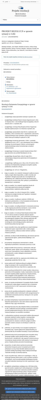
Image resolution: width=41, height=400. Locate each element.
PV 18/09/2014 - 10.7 (12, 86)
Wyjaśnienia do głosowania (13, 88)
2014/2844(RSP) (14, 62)
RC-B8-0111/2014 (27, 57)
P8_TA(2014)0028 (11, 93)
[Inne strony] (29, 1)
